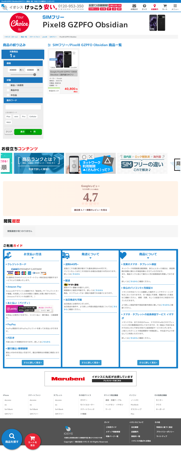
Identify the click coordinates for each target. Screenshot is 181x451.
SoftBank (9, 409)
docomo (8, 400)
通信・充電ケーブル (113, 400)
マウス (158, 404)
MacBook (134, 404)
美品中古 (15, 90)
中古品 (14, 95)
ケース (108, 409)
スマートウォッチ (87, 409)
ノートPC (134, 400)
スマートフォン (34, 395)
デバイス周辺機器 (111, 395)
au (6, 404)
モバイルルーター (87, 404)
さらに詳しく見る (33, 362)
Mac (132, 414)
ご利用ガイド (111, 427)
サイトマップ (161, 436)
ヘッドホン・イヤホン (114, 404)
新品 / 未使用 (17, 85)
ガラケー (83, 400)
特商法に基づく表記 (164, 427)
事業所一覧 (135, 436)
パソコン (132, 395)
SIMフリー (9, 414)
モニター (159, 400)
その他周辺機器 (160, 395)
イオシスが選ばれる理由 (141, 441)
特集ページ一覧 (112, 436)
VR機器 (83, 414)
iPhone (6, 395)
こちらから (45, 342)
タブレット (57, 395)
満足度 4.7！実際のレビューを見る (90, 209)
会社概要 (134, 427)
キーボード (160, 409)
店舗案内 (134, 431)
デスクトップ (136, 409)
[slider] (34, 74)
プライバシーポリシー (165, 431)
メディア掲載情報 (113, 431)
